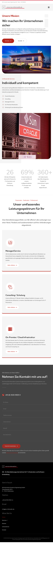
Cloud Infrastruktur (10, 96)
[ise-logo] (13, 6)
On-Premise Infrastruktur (11, 104)
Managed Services (9, 101)
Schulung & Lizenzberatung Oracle (14, 107)
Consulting (7, 99)
